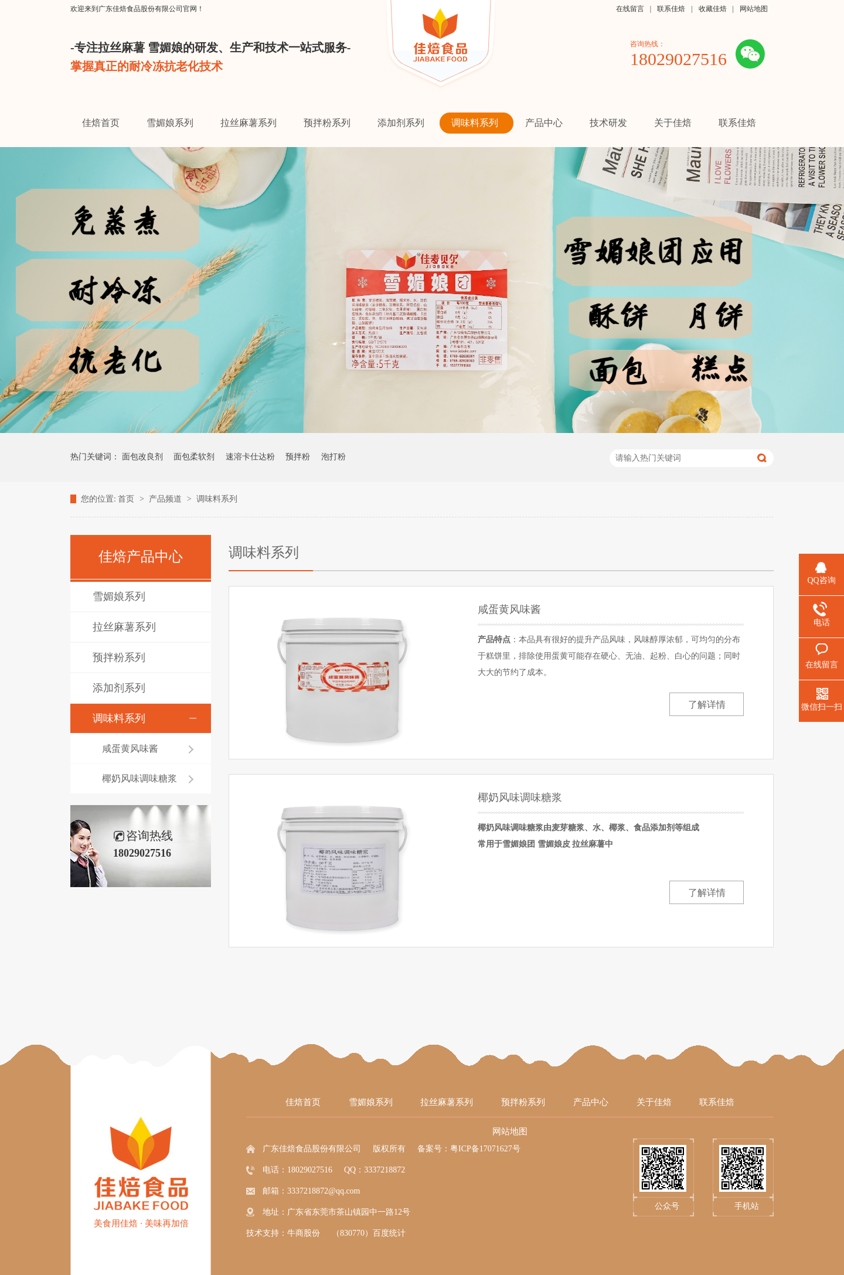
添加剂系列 (119, 688)
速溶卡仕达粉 (250, 456)
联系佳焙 (671, 9)
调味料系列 (216, 499)
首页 (127, 499)
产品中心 (590, 1102)
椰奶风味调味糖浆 (139, 778)
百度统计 (389, 1233)
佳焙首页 (303, 1102)
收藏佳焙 (713, 9)
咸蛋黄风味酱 (130, 749)
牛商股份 (303, 1233)
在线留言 (630, 9)
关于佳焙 (654, 1102)
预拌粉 (297, 456)
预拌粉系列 (119, 657)
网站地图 (754, 9)
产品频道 (166, 499)
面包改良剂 (142, 456)
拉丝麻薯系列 (124, 627)
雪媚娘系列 (119, 596)
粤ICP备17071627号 (485, 1148)
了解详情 (707, 705)
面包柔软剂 (194, 456)
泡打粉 (333, 456)
